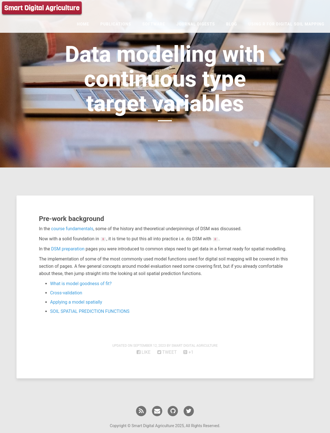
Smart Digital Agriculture (41, 8)
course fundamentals (72, 228)
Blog (231, 24)
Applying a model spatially (76, 302)
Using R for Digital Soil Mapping (286, 24)
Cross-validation (66, 292)
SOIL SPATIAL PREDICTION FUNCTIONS (89, 311)
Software (153, 24)
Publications (115, 24)
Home (83, 24)
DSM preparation (68, 249)
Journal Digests (195, 24)
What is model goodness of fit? (81, 283)
